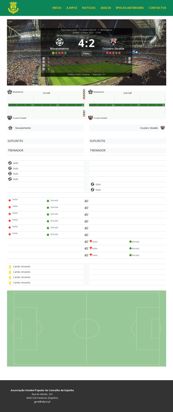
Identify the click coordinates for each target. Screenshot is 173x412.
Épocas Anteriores (130, 8)
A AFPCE (71, 8)
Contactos (157, 8)
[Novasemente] (59, 46)
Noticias (88, 8)
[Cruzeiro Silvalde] (113, 46)
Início (57, 8)
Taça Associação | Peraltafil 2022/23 (78, 30)
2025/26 (105, 8)
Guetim (76, 32)
